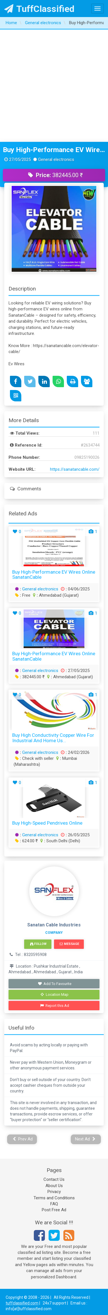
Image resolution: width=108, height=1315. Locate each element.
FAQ (54, 1203)
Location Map (54, 994)
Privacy (54, 1191)
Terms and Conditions (54, 1197)
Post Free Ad (54, 1209)
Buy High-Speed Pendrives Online (47, 823)
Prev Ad (23, 1139)
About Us (54, 1185)
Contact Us (54, 1179)
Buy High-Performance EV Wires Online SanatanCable (54, 150)
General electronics (40, 589)
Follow (38, 944)
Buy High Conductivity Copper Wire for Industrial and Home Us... (53, 737)
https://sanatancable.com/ (74, 469)
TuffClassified (39, 8)
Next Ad (85, 1139)
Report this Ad (54, 1005)
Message (69, 944)
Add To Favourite (55, 984)
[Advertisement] (53, 85)
